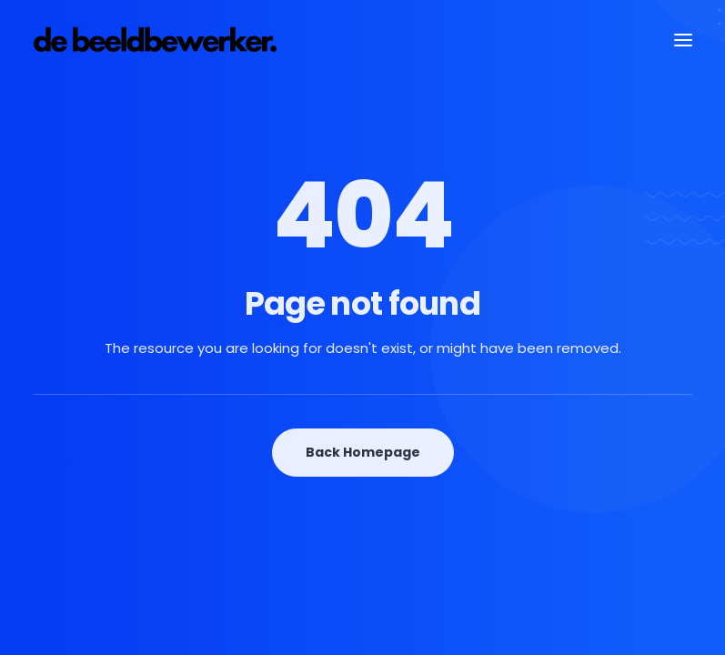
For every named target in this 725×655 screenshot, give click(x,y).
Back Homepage (363, 452)
